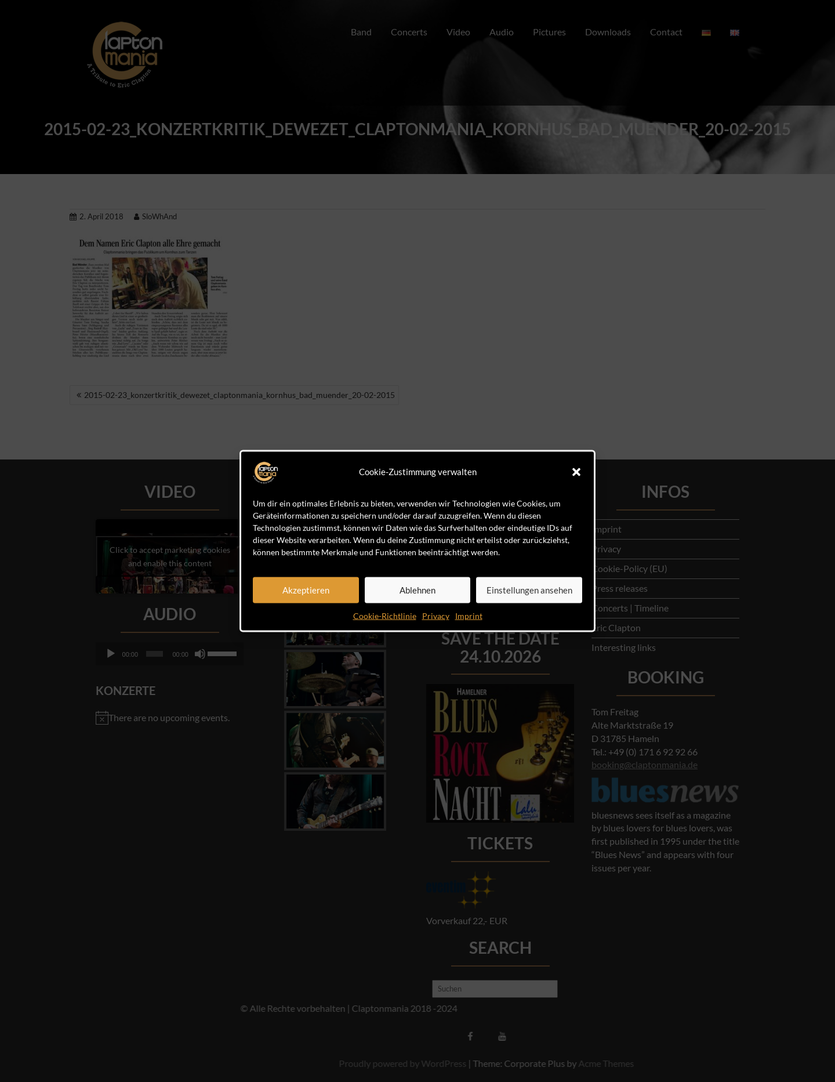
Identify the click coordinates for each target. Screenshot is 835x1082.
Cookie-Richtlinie (384, 615)
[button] (576, 471)
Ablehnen (417, 590)
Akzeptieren (305, 590)
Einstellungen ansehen (529, 590)
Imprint (468, 615)
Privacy (435, 615)
